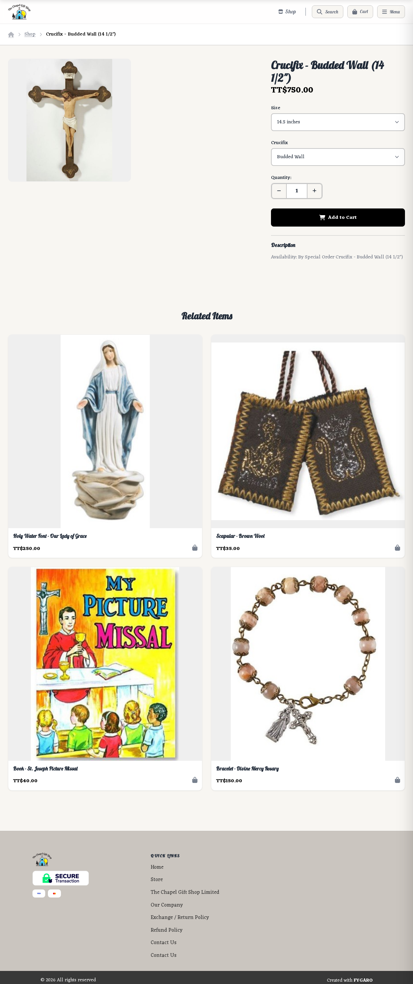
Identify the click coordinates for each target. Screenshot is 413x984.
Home (157, 861)
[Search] (327, 11)
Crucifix (279, 140)
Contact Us (164, 936)
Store (157, 873)
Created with (350, 974)
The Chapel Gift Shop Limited (185, 886)
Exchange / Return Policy (180, 911)
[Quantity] (297, 185)
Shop (30, 34)
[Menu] (391, 11)
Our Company (167, 899)
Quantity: (281, 172)
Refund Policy (167, 924)
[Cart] (360, 11)
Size (275, 108)
